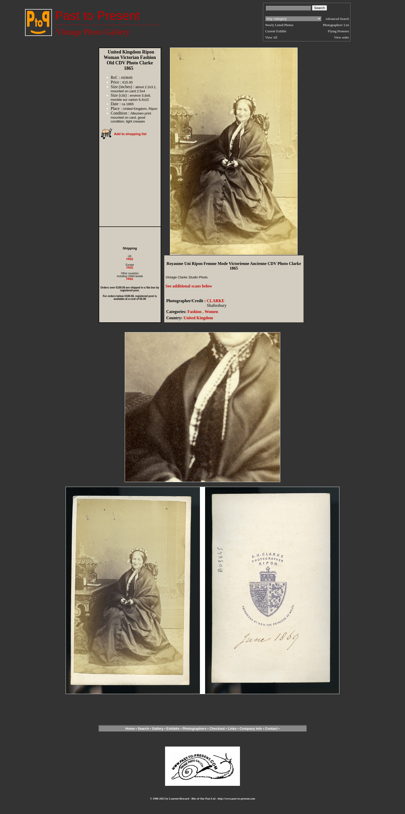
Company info (251, 729)
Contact (271, 729)
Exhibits (173, 729)
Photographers (194, 729)
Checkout (217, 729)
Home (130, 729)
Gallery (157, 729)
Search (143, 729)
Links (232, 729)
